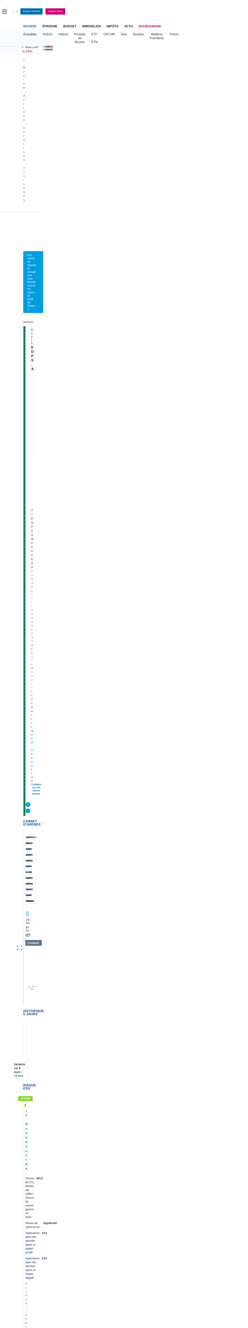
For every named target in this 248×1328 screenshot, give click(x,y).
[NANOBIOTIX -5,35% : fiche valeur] (211, 49)
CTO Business (186, 174)
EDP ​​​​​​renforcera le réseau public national (72, 896)
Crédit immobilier (102, 1222)
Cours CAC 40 (32, 1195)
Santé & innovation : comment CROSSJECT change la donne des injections (198, 1138)
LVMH (27, 1131)
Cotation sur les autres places (49, 172)
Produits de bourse (151, 115)
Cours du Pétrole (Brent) (89, 1195)
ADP (77, 1137)
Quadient (80, 1113)
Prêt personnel (100, 1228)
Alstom (79, 1102)
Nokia (78, 1084)
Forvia (78, 1108)
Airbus (130, 1108)
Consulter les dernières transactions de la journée (130, 237)
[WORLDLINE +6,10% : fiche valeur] (175, 46)
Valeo (78, 1131)
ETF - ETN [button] (113, 34)
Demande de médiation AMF (194, 1087)
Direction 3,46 (50, 792)
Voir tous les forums (146, 707)
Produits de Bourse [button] (87, 34)
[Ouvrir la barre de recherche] (193, 11)
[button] (4, 12)
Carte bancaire (32, 1228)
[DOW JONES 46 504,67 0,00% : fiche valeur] (61, 46)
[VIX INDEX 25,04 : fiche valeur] (139, 49)
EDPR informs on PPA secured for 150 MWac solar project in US (89, 968)
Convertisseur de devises (141, 1184)
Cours (28, 115)
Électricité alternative (99, 158)
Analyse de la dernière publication (197, 1113)
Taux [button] (147, 34)
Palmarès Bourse (85, 1190)
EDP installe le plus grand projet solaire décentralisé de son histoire (92, 824)
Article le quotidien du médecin (195, 1118)
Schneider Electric (34, 1108)
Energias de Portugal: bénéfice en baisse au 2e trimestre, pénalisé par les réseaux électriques (135, 326)
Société (125, 115)
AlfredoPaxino (38, 811)
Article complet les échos (192, 1163)
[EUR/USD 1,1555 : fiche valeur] (139, 46)
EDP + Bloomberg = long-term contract (68, 932)
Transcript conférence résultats (195, 1148)
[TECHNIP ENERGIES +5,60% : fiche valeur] (175, 49)
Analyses (66, 115)
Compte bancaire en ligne (38, 1222)
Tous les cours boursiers (38, 1190)
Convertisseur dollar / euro (142, 1190)
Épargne (49, 26)
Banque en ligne (33, 1216)
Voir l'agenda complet (37, 655)
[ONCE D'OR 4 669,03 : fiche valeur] (102, 49)
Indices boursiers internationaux (94, 1184)
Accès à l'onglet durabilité (39, 508)
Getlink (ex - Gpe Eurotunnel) (41, 1125)
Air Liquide (132, 1113)
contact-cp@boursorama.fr (47, 697)
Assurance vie (100, 1216)
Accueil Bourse (32, 1184)
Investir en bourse (171, 1222)
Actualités (46, 115)
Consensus (106, 115)
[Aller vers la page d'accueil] (124, 11)
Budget (69, 26)
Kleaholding (133, 1137)
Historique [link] (193, 115)
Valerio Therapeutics (138, 1090)
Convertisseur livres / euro (193, 1184)
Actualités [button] (30, 34)
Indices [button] (63, 34)
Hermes (130, 1084)
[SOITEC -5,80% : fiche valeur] (211, 46)
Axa (25, 1084)
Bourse (29, 26)
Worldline (131, 1131)
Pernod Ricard (134, 1096)
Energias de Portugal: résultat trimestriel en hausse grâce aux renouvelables (133, 345)
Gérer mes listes (174, 228)
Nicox (26, 1137)
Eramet (79, 1096)
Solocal (79, 1119)
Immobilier (91, 26)
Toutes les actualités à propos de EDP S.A (130, 470)
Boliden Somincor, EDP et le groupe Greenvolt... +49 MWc (84, 720)
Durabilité (85, 115)
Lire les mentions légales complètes (40, 1029)
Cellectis (28, 1113)
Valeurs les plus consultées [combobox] (184, 209)
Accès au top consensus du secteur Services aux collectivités (59, 557)
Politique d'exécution (43, 168)
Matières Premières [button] (186, 34)
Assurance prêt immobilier (176, 1216)
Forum (210, 34)
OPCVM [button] (132, 34)
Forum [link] (176, 115)
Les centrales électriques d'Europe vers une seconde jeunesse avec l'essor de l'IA (131, 306)
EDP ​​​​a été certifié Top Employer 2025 (69, 860)
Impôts (112, 26)
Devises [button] (162, 34)
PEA (163, 1228)
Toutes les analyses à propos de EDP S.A (130, 608)
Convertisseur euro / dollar (142, 1195)
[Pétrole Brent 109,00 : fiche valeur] (102, 46)
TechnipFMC (82, 1125)
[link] (26, 1268)
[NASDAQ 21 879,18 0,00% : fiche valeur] (61, 49)
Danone (28, 1119)
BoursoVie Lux (186, 166)
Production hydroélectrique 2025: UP (69, 756)
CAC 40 (26, 42)
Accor (129, 1119)
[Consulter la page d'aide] (196, 11)
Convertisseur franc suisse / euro (197, 1190)
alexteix (35, 743)
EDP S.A (38, 131)
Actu (128, 26)
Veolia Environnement (88, 1090)
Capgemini (132, 1125)
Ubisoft (130, 1102)
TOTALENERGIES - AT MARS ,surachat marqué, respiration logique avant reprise (199, 1097)
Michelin (28, 1102)
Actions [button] (47, 34)
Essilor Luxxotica (33, 1096)
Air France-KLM (32, 1090)
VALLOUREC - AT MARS (192, 1107)
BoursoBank (150, 26)
